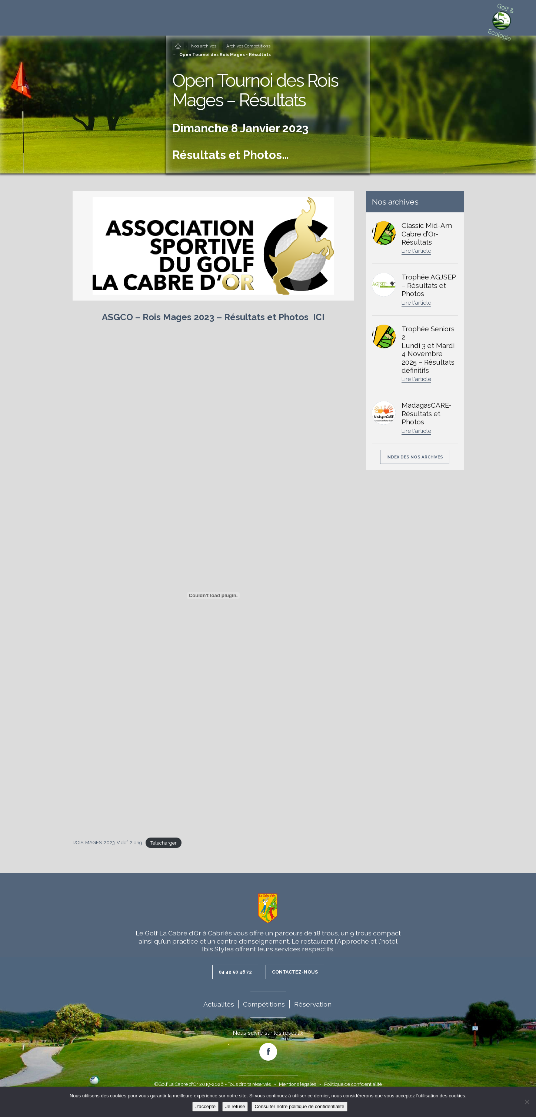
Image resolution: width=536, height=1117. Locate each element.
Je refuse (235, 1106)
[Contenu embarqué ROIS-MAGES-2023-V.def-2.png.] (213, 595)
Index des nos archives (415, 457)
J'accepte (205, 1106)
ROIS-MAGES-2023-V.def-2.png (107, 843)
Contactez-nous (296, 972)
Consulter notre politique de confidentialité (299, 1106)
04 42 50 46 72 (232, 972)
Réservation (313, 1004)
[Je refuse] (526, 1102)
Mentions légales (297, 1084)
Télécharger (163, 843)
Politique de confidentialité (353, 1084)
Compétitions (264, 1004)
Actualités (218, 1004)
